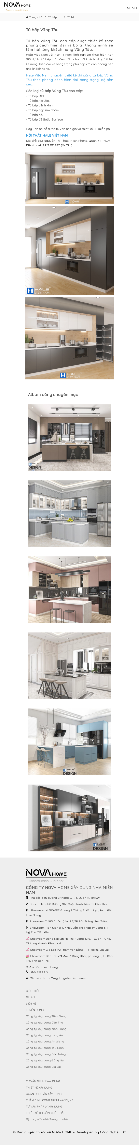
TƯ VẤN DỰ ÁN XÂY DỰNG (43, 1081)
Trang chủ (34, 17)
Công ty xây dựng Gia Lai (43, 1066)
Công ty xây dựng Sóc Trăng (46, 1054)
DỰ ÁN (30, 997)
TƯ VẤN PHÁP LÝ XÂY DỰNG (44, 1106)
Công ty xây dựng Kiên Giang (46, 1028)
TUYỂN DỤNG (35, 1009)
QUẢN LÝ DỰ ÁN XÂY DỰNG (43, 1093)
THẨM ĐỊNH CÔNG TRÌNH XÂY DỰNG (49, 1100)
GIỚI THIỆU (33, 990)
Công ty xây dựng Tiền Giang (46, 1016)
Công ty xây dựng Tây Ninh (45, 1047)
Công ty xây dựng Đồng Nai (45, 1060)
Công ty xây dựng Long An (44, 1035)
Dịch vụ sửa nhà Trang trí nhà (47, 1119)
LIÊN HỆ (31, 1003)
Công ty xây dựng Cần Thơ (44, 1022)
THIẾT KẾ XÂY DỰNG (39, 1087)
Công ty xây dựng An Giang (45, 1041)
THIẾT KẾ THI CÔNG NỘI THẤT (45, 1112)
